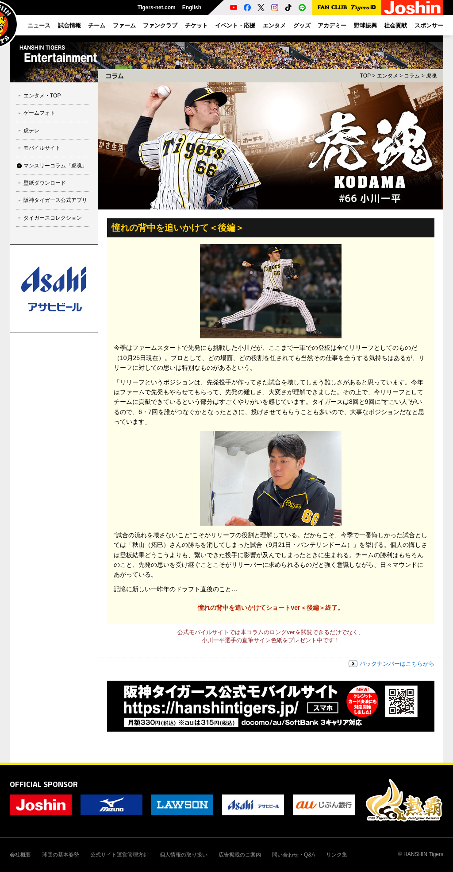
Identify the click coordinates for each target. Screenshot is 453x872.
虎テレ (31, 131)
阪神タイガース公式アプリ (55, 200)
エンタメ (387, 76)
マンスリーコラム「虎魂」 (55, 166)
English (191, 7)
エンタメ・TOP (42, 96)
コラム (412, 76)
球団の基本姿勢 (60, 855)
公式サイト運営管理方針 (119, 855)
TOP (365, 76)
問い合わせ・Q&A (293, 855)
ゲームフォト (39, 113)
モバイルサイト (42, 148)
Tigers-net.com (157, 7)
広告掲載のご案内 (240, 855)
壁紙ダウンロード (44, 183)
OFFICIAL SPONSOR (44, 784)
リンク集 (336, 855)
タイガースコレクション (52, 218)
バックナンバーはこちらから (397, 663)
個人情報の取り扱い (183, 855)
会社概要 (20, 855)
